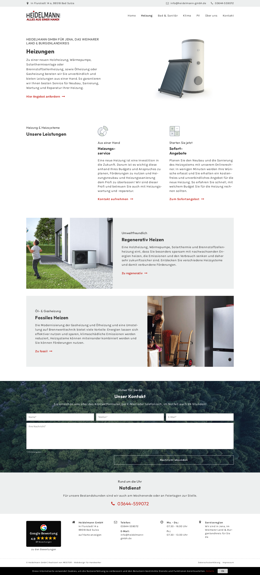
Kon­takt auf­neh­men (113, 199)
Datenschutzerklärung (209, 563)
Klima (187, 15)
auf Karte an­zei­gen (90, 535)
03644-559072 (130, 526)
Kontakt (228, 15)
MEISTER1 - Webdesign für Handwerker (82, 563)
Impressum (228, 563)
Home (132, 15)
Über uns (211, 15)
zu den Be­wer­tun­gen (43, 549)
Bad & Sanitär (168, 15)
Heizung (147, 15)
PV (198, 15)
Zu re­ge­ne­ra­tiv (132, 273)
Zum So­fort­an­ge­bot (184, 199)
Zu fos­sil (41, 351)
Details (210, 571)
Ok (222, 571)
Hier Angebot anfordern (43, 96)
